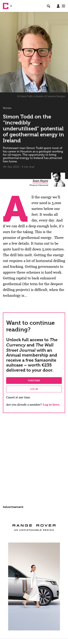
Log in (34, 388)
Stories (7, 108)
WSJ (16, 4)
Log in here (51, 404)
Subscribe (34, 380)
